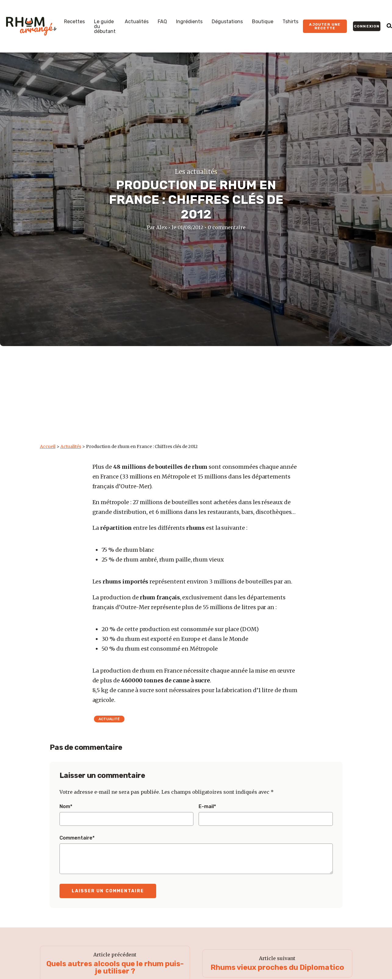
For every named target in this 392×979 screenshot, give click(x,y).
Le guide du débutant (105, 26)
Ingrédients (189, 21)
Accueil (48, 446)
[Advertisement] (196, 398)
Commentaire (77, 838)
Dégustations (227, 21)
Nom (65, 806)
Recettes (74, 21)
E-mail (207, 806)
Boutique (262, 21)
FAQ (162, 21)
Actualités (137, 21)
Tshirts (290, 21)
